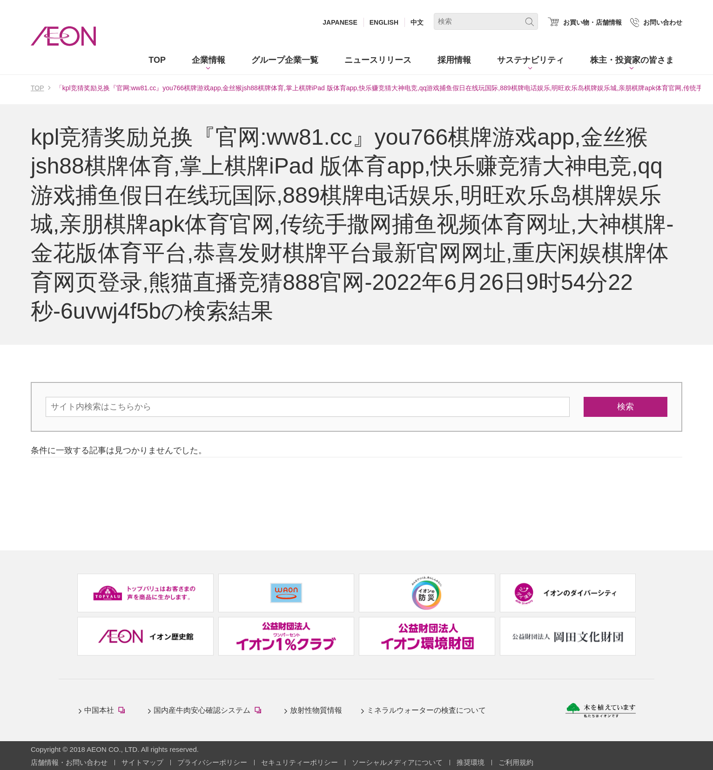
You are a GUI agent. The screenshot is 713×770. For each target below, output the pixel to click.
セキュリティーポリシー (299, 762)
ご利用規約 (515, 762)
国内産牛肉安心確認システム (209, 711)
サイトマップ (142, 762)
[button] (208, 60)
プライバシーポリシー (212, 762)
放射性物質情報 (316, 710)
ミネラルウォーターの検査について (426, 710)
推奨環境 (470, 762)
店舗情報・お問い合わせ (69, 762)
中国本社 (106, 711)
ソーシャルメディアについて (397, 762)
